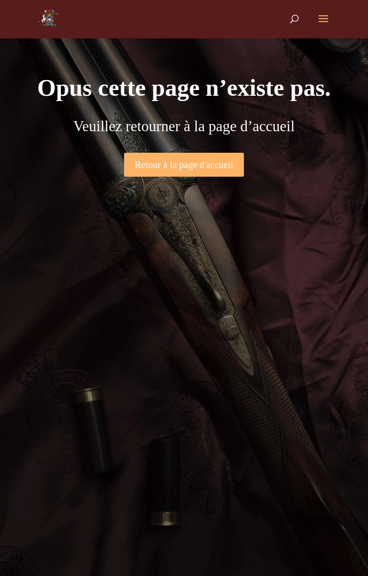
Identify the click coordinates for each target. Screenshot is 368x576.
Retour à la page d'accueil (184, 164)
